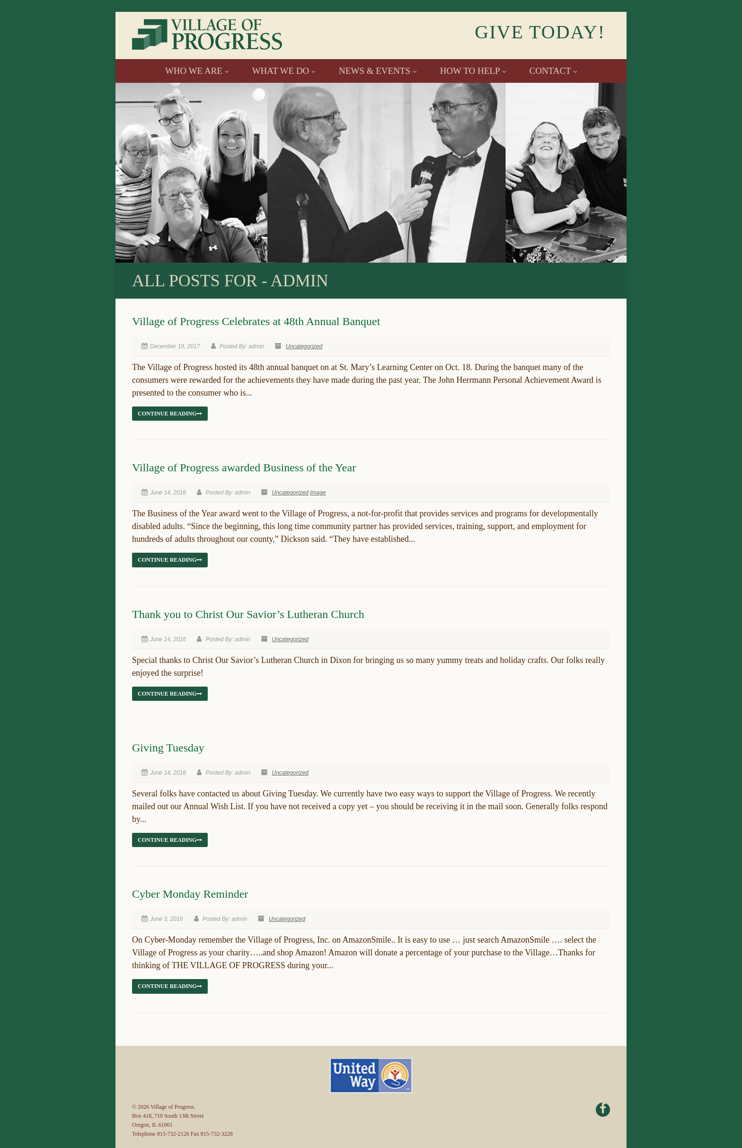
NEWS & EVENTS (377, 71)
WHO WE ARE (197, 71)
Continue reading (170, 413)
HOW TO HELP (473, 71)
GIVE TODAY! (540, 32)
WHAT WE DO (283, 71)
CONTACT (553, 71)
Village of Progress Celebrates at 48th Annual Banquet (256, 321)
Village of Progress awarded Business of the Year (244, 467)
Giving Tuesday (168, 748)
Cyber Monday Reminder (190, 894)
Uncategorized (304, 346)
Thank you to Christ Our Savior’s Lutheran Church (248, 614)
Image (318, 492)
